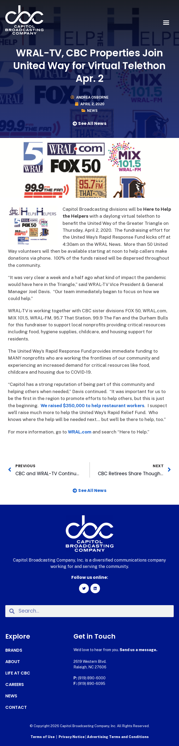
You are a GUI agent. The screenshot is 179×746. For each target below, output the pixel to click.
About (12, 661)
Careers (14, 684)
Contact (16, 707)
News (92, 111)
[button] (166, 23)
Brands (13, 650)
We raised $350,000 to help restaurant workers (92, 405)
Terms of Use (42, 737)
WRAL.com (79, 432)
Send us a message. (138, 650)
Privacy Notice (72, 737)
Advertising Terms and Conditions (118, 737)
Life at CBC (17, 673)
